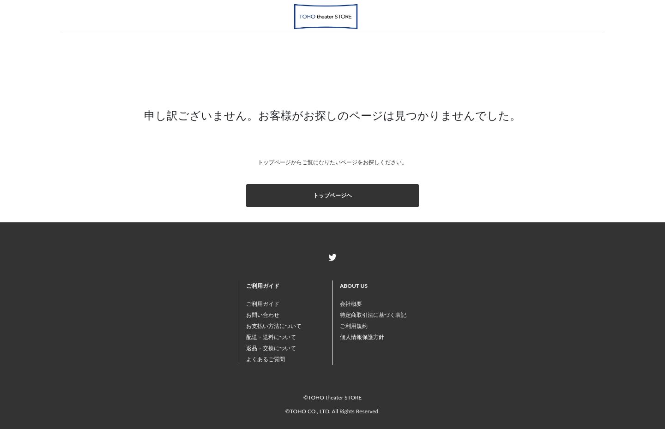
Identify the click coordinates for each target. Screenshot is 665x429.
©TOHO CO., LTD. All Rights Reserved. (332, 411)
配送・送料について (271, 337)
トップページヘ (332, 195)
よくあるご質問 (265, 359)
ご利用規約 (354, 325)
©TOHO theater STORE (332, 397)
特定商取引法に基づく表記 (373, 314)
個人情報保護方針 (362, 337)
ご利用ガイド (262, 303)
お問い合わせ (262, 314)
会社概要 (351, 303)
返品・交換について (271, 348)
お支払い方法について (274, 325)
